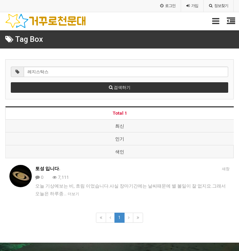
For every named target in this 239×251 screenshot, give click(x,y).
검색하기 (119, 87)
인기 (119, 139)
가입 (192, 5)
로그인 (167, 5)
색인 (119, 151)
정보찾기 (218, 5)
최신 (119, 126)
